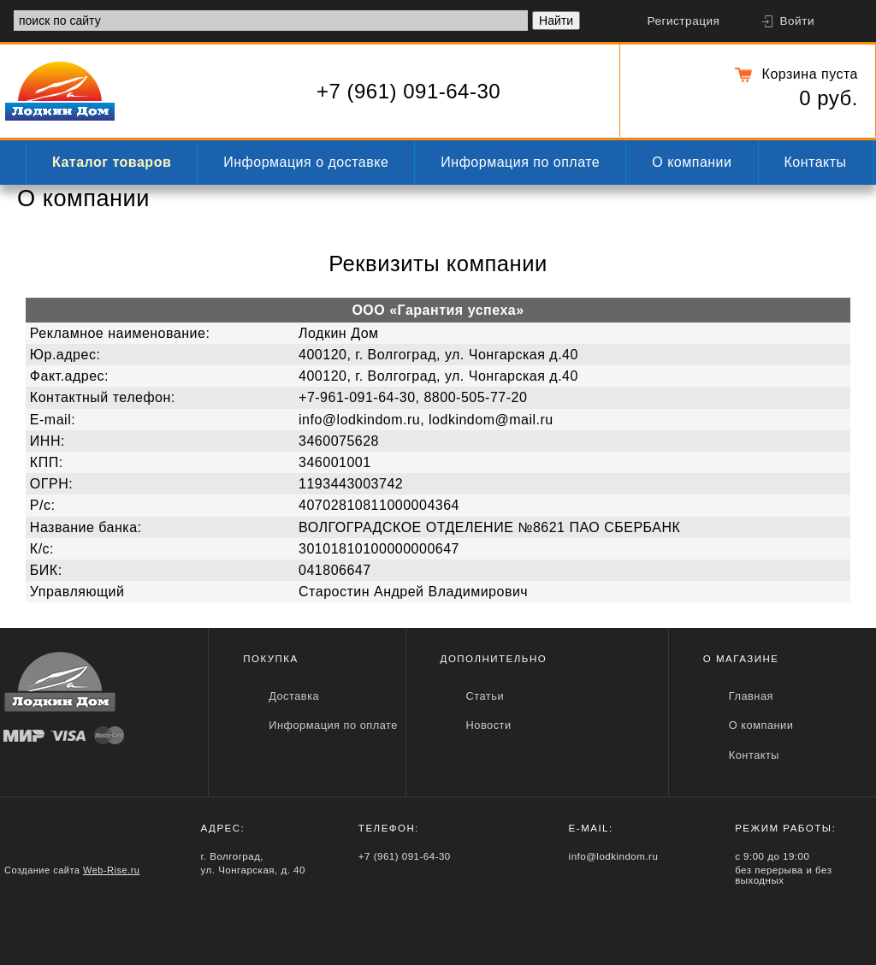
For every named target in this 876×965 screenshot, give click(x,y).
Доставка (294, 696)
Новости (489, 725)
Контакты (815, 162)
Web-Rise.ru (111, 870)
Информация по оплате (520, 162)
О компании (691, 162)
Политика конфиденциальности (788, 926)
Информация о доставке (305, 162)
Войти (796, 21)
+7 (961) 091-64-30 (408, 91)
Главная (751, 696)
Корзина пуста (810, 74)
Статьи (485, 696)
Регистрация (683, 21)
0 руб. (828, 98)
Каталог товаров (111, 162)
